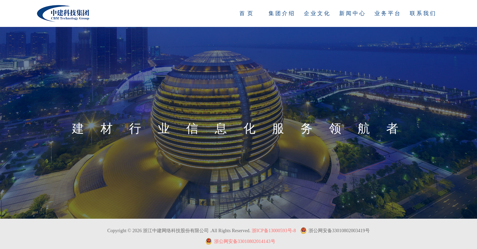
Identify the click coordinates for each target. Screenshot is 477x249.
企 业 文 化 (316, 13)
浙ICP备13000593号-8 (274, 230)
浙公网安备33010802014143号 (240, 241)
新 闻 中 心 (352, 13)
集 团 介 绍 (281, 13)
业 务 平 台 (387, 13)
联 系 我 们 (422, 13)
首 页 (246, 13)
